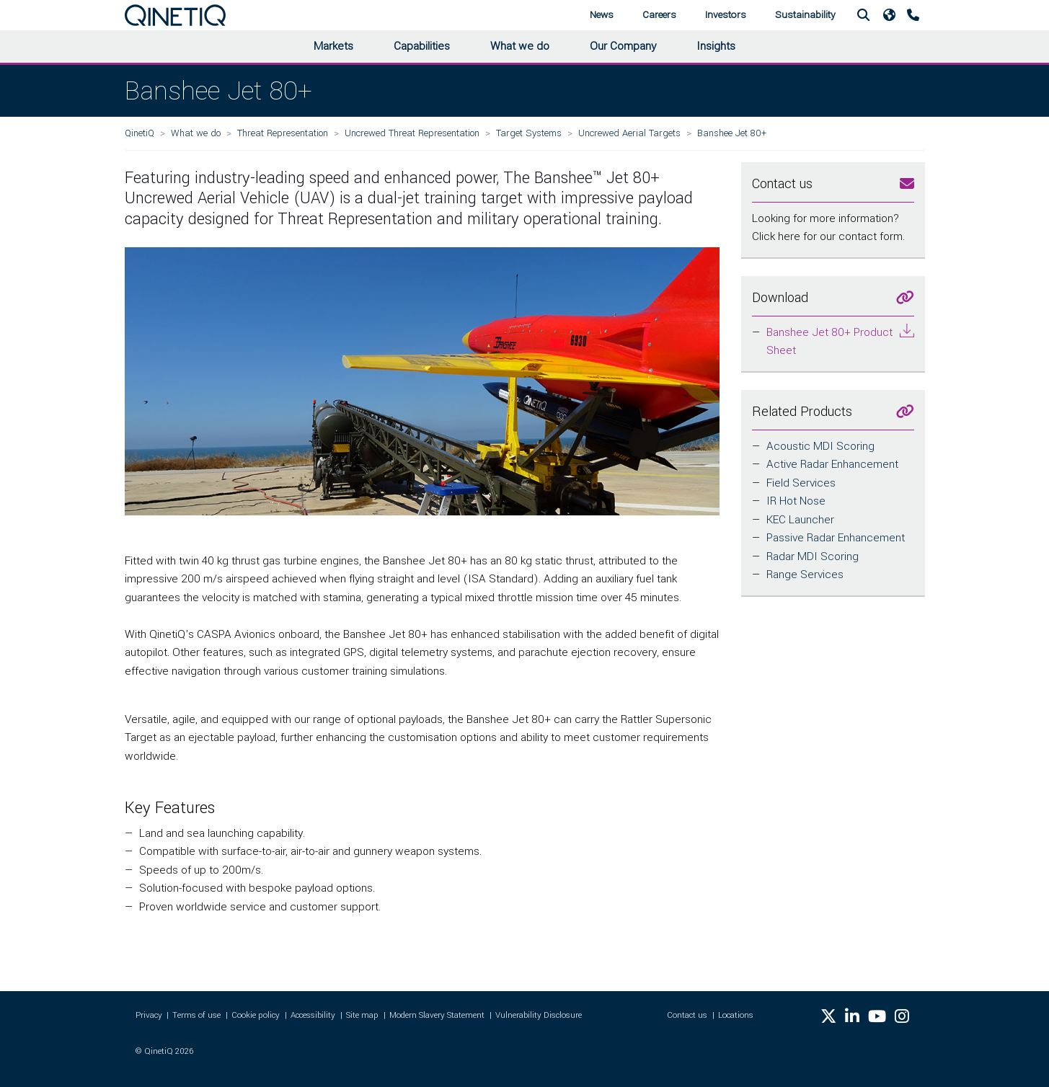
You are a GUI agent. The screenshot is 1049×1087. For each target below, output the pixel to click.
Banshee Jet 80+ (731, 133)
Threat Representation (282, 133)
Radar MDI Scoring (812, 556)
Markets (333, 46)
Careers (659, 15)
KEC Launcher (800, 520)
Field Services (801, 483)
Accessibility (313, 1015)
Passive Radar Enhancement (835, 538)
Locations (735, 1015)
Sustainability (805, 15)
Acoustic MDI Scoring (820, 446)
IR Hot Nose (796, 501)
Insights (715, 46)
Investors (725, 15)
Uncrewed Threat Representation (412, 133)
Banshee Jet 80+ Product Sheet (829, 341)
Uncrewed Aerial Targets (629, 133)
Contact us (687, 1015)
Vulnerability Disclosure (538, 1015)
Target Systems (529, 133)
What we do (519, 46)
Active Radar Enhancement (832, 464)
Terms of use (196, 1015)
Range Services (805, 574)
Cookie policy (255, 1015)
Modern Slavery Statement (436, 1015)
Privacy (149, 1015)
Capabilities (422, 46)
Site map (362, 1015)
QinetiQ (139, 133)
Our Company (623, 46)
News (602, 15)
